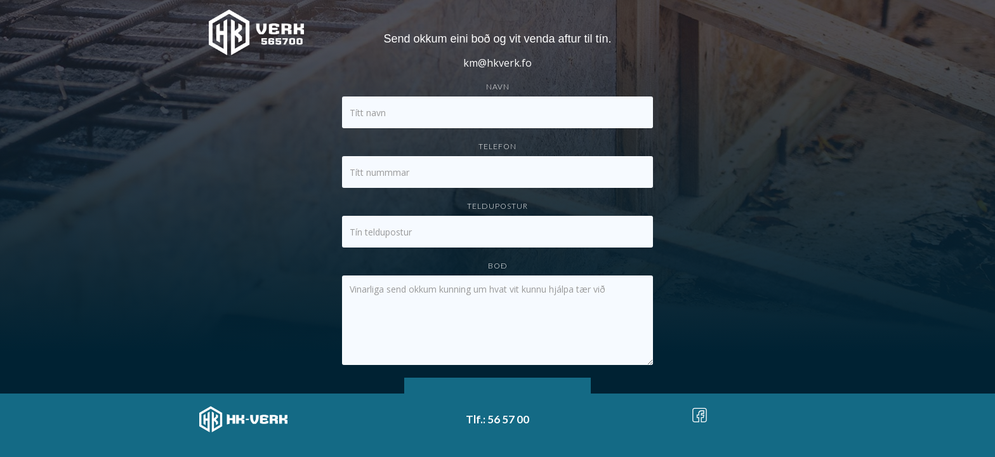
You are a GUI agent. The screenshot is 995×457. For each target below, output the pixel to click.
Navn (498, 86)
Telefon (497, 146)
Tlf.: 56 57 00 (497, 419)
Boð (498, 265)
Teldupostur (497, 206)
